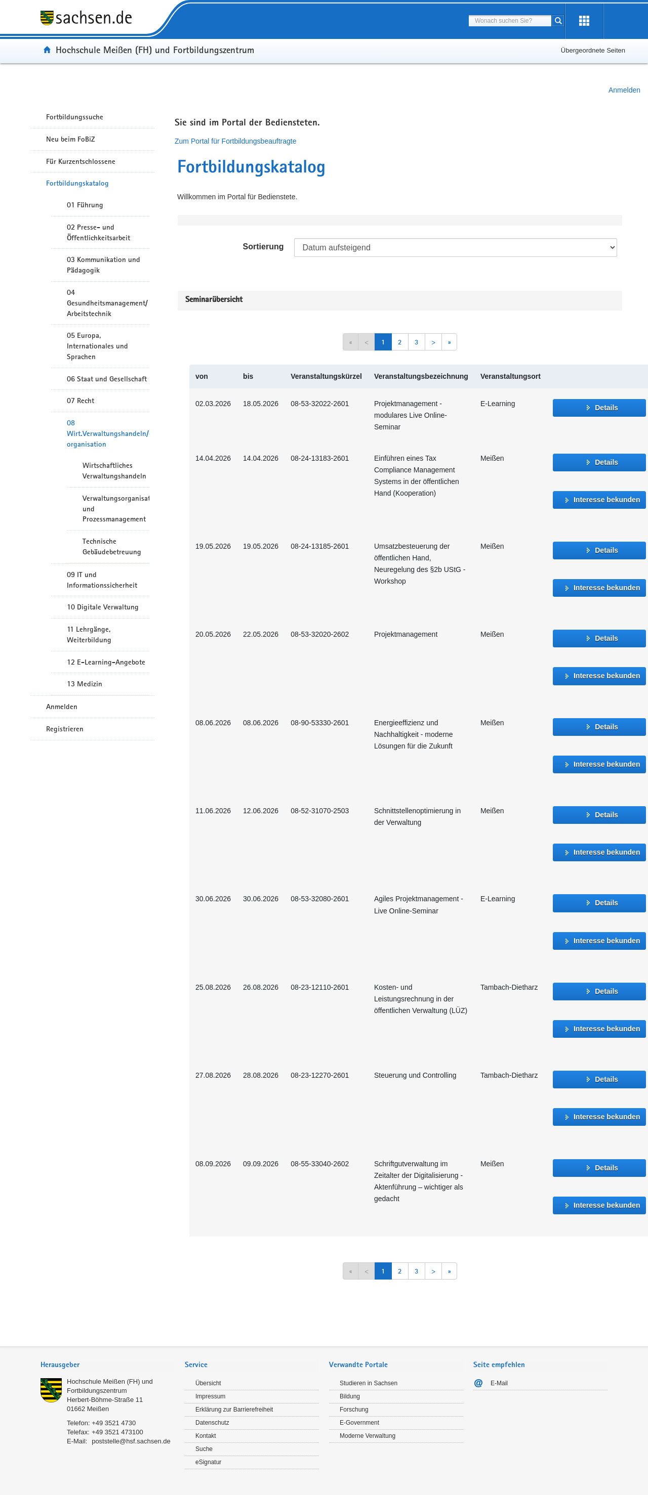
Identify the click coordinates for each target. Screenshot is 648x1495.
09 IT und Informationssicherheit (102, 580)
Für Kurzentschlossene (80, 161)
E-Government (359, 1422)
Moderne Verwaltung (367, 1435)
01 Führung (85, 204)
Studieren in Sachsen (368, 1383)
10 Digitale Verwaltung (103, 606)
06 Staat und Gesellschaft (107, 378)
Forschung (354, 1409)
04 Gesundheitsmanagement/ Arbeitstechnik (107, 303)
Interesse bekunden (607, 500)
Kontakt (205, 1435)
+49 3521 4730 (114, 1423)
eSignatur (208, 1462)
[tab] (107, 1365)
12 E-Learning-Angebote (106, 662)
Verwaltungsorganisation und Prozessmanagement (116, 509)
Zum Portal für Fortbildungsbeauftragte (235, 141)
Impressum (210, 1396)
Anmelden (624, 90)
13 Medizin (84, 683)
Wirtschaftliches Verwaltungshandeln (114, 470)
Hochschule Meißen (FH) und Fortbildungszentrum (155, 49)
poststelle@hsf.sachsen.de (131, 1441)
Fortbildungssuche (74, 116)
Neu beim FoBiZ (70, 139)
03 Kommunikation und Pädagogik (103, 265)
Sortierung (263, 246)
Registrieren (65, 728)
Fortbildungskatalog (77, 183)
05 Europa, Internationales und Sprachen (97, 346)
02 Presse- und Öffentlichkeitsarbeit (98, 232)
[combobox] (510, 21)
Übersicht (208, 1383)
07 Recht (80, 400)
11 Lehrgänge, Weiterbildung (89, 634)
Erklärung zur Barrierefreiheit (234, 1409)
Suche (204, 1449)
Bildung (350, 1396)
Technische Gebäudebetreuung (112, 546)
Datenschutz (212, 1422)
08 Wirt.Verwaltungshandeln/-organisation (108, 433)
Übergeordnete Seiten (593, 50)
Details (606, 408)
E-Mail (499, 1383)
